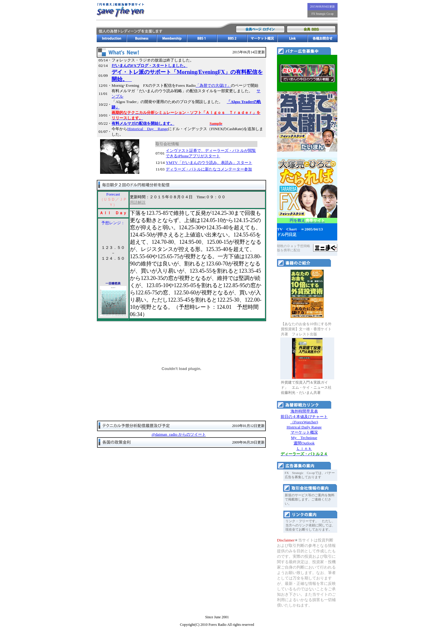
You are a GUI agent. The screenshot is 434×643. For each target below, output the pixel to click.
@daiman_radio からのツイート (179, 434)
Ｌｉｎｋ (304, 448)
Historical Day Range (147, 129)
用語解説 (138, 202)
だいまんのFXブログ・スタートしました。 (149, 65)
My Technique (304, 437)
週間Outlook (304, 443)
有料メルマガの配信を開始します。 (143, 123)
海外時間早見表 (304, 411)
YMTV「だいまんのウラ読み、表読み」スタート (209, 162)
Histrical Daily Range (304, 427)
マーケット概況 (304, 432)
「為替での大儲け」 (213, 85)
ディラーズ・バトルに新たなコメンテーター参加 (209, 169)
